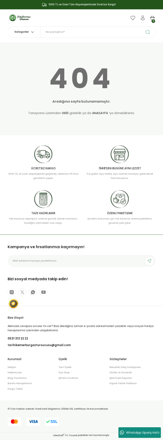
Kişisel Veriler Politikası (123, 385)
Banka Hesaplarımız (20, 385)
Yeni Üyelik (65, 369)
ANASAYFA (100, 113)
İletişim (12, 369)
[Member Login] (143, 18)
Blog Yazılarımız (17, 379)
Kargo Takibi (15, 390)
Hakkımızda (15, 374)
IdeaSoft (58, 437)
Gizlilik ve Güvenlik (121, 374)
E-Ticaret (71, 437)
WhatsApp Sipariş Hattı (139, 432)
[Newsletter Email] (81, 261)
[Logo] (20, 17)
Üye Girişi (64, 374)
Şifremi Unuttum (68, 379)
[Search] (98, 32)
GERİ (65, 113)
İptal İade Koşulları (121, 379)
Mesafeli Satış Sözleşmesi (125, 369)
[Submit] (149, 261)
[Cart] (152, 18)
